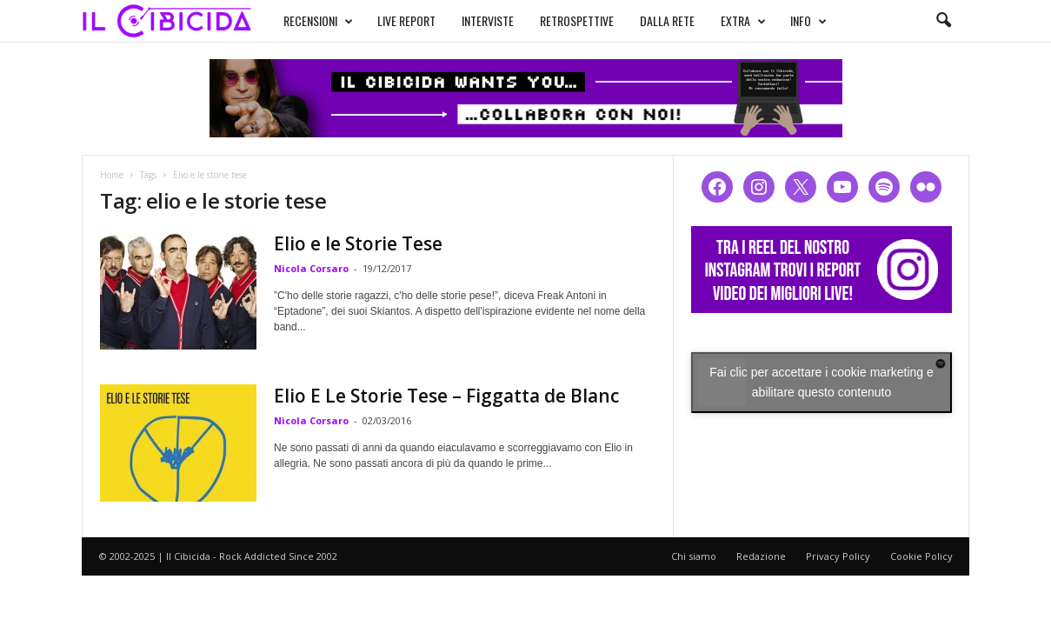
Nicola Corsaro (311, 268)
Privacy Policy (838, 556)
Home (111, 175)
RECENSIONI (318, 21)
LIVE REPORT (406, 20)
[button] (943, 21)
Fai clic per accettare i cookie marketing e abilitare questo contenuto (821, 382)
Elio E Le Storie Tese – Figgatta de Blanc (446, 395)
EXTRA (743, 21)
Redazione (761, 556)
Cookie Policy (921, 556)
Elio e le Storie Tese (358, 243)
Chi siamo (693, 556)
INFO (808, 21)
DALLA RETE (667, 20)
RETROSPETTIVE (577, 20)
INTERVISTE (488, 20)
